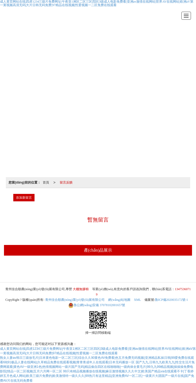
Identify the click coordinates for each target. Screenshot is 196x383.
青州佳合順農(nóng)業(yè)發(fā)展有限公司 (75, 300)
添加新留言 (24, 197)
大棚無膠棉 (97, 269)
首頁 (46, 182)
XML (137, 300)
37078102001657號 (96, 305)
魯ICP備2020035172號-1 (171, 300)
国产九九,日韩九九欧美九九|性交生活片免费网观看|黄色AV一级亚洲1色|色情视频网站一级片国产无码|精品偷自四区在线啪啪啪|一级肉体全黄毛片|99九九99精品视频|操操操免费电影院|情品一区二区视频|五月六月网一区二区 (97, 366)
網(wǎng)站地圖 (119, 300)
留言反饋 (66, 182)
